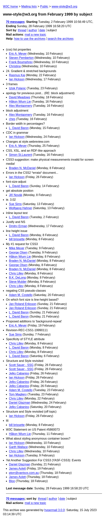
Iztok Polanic (17, 88)
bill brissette (17, 239)
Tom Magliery (18, 394)
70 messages (15, 21)
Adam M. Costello (20, 295)
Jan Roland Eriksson (22, 304)
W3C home (10, 6)
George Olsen (18, 252)
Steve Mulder (17, 281)
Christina (15, 66)
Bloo (12, 481)
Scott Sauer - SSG (21, 365)
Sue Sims (15, 204)
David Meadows (19, 97)
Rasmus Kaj (17, 75)
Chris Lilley (16, 273)
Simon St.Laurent (20, 154)
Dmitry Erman (18, 226)
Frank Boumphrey (21, 62)
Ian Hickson (17, 79)
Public (44, 6)
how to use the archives (30, 38)
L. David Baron (19, 128)
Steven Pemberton (21, 57)
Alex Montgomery (20, 105)
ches (12, 119)
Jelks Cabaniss (19, 373)
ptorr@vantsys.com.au (24, 472)
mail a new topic (35, 34)
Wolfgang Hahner (20, 208)
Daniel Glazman (19, 402)
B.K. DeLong (17, 277)
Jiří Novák (15, 195)
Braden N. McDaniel (22, 168)
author (33, 30)
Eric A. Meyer (18, 53)
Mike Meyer (16, 248)
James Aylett (17, 468)
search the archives (61, 38)
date (42, 30)
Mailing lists (29, 6)
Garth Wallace (18, 447)
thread (22, 30)
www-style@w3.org (64, 6)
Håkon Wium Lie (20, 101)
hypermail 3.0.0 (54, 510)
